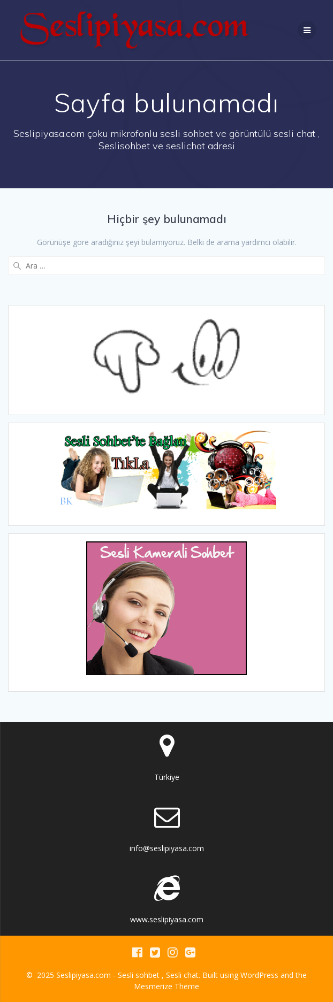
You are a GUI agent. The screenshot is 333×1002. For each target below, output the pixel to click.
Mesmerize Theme (166, 986)
